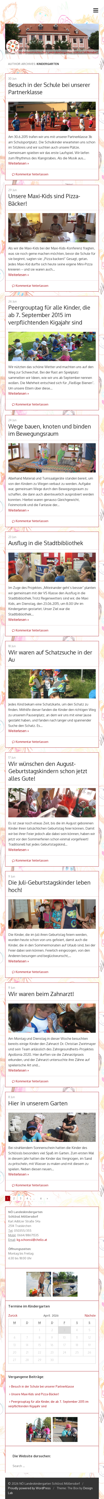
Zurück (12, 1315)
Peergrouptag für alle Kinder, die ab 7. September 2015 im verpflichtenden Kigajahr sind (49, 315)
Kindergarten (48, 64)
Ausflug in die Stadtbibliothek (45, 542)
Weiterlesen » (18, 163)
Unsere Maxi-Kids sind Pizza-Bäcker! (35, 1394)
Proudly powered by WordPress (29, 1488)
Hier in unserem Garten (38, 1103)
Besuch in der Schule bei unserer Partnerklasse (42, 1386)
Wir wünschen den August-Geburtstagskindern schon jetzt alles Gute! (47, 771)
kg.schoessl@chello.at (32, 1239)
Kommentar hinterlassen (30, 174)
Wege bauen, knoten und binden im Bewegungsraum (49, 430)
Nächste (90, 1315)
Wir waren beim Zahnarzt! (41, 993)
